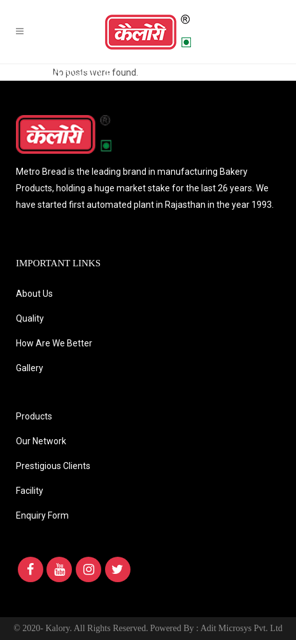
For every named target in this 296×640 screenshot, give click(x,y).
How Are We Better (54, 343)
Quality (30, 318)
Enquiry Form (42, 515)
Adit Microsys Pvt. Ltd (242, 628)
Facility (29, 491)
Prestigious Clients (53, 466)
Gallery (29, 368)
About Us (34, 294)
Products (34, 416)
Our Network (41, 441)
